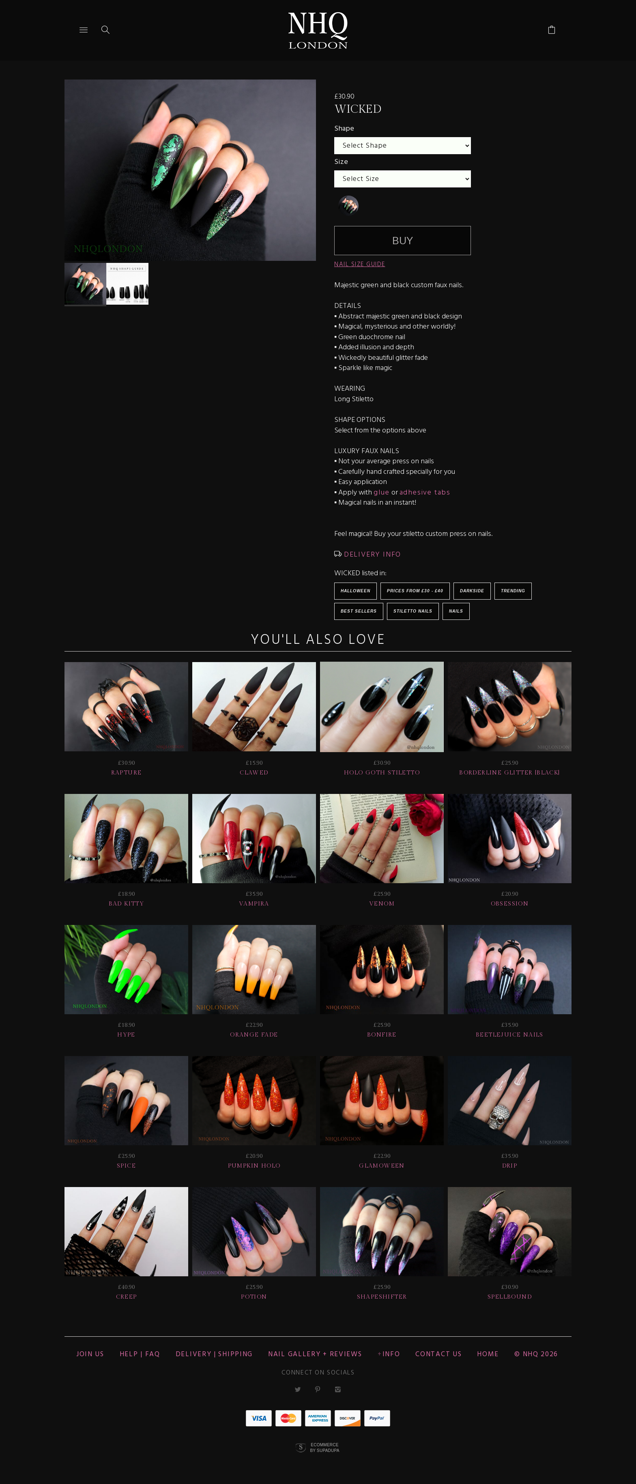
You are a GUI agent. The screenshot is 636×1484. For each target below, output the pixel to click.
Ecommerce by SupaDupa (324, 1447)
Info (391, 1354)
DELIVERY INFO (371, 555)
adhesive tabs (425, 493)
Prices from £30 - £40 (415, 591)
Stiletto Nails (412, 611)
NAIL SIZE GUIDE (359, 264)
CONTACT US (438, 1354)
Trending (513, 591)
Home (488, 1354)
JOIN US (90, 1354)
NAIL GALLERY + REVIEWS (315, 1354)
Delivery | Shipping (214, 1354)
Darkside (472, 591)
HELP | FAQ (140, 1354)
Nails (456, 611)
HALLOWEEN (355, 591)
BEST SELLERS (359, 611)
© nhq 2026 (536, 1354)
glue (381, 493)
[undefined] (348, 206)
